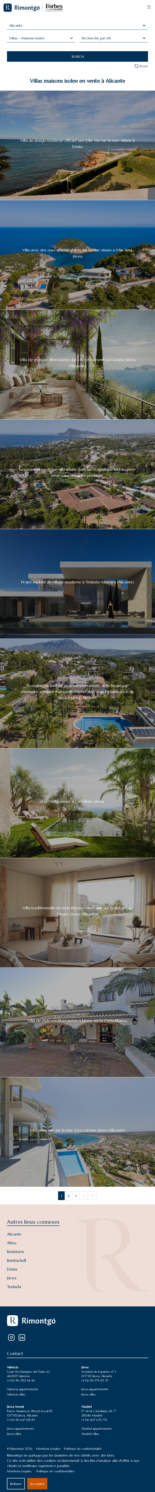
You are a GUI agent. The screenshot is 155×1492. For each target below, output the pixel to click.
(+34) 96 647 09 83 (21, 1420)
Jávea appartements (94, 1389)
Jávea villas (88, 1394)
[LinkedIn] (21, 1337)
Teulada (14, 1286)
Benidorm (15, 1251)
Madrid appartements (96, 1429)
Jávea (11, 1277)
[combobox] (9, 25)
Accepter (37, 1483)
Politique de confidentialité (83, 1449)
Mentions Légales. (19, 1471)
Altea (11, 1242)
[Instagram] (11, 1337)
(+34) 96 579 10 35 (94, 1380)
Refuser (16, 1483)
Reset (141, 66)
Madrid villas (90, 1434)
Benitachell (16, 1260)
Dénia (12, 1269)
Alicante (14, 1234)
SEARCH (77, 56)
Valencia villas (16, 1394)
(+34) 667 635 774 (94, 1420)
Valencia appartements (22, 1389)
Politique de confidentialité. (55, 1471)
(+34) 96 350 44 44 (21, 1380)
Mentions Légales (48, 1449)
